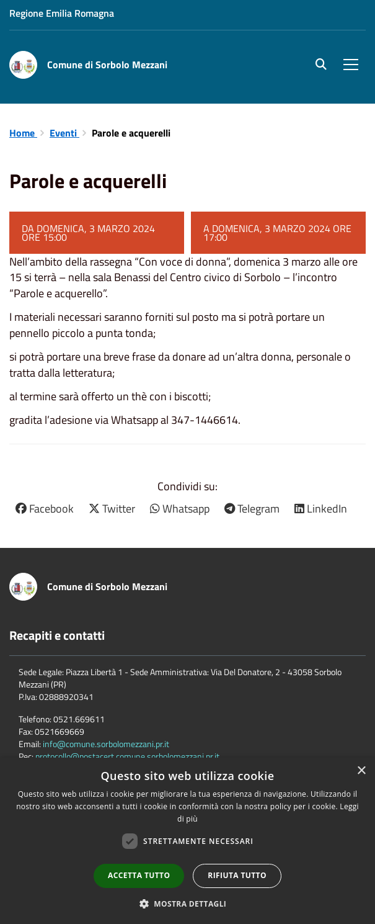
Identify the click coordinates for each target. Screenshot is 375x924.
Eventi (64, 132)
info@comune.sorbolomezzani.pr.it (106, 743)
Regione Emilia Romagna (61, 13)
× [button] (361, 771)
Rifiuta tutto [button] (237, 875)
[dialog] (187, 841)
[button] (188, 903)
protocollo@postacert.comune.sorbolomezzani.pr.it (127, 756)
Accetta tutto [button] (139, 875)
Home (23, 132)
